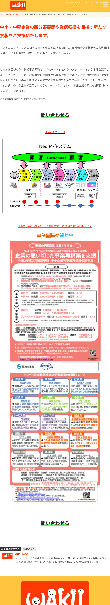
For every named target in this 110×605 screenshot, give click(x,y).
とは (62, 132)
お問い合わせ (96, 2)
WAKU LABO (21, 554)
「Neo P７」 (52, 132)
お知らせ (19, 14)
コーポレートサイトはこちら (76, 2)
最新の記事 (29, 549)
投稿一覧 (10, 14)
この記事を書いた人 (11, 549)
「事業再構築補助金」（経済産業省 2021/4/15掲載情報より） (55, 226)
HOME (3, 14)
